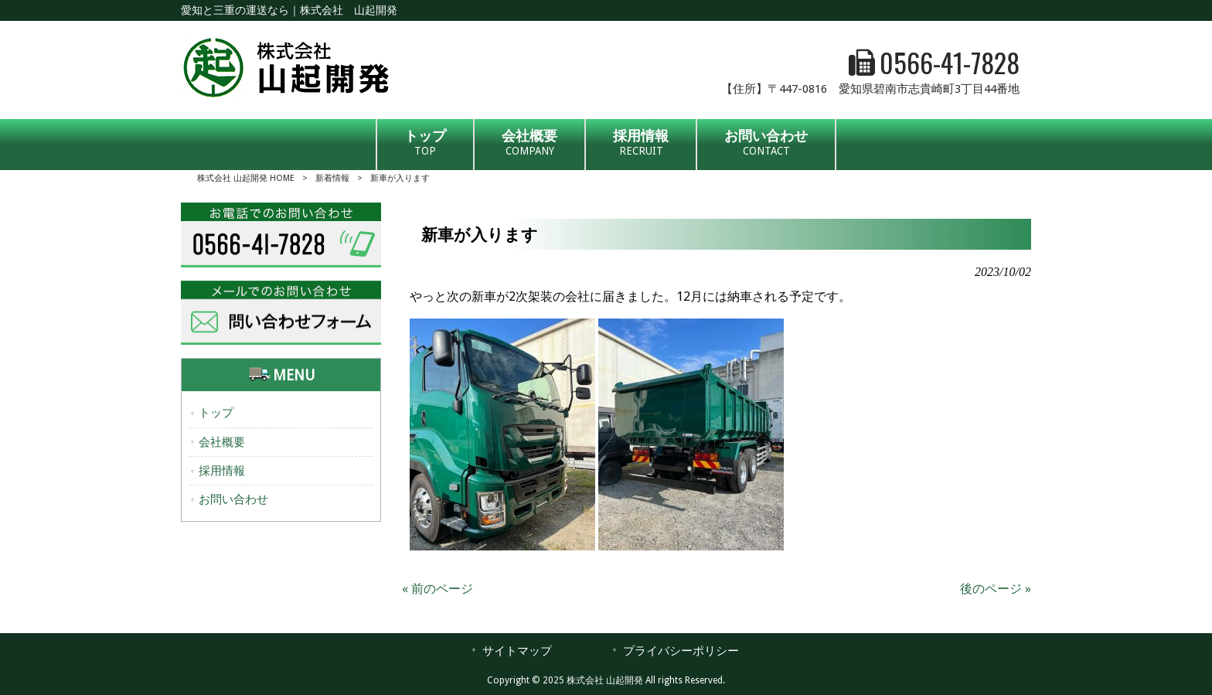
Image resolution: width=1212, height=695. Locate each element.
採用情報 (222, 471)
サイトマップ (517, 651)
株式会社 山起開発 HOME (245, 178)
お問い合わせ (233, 499)
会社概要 (222, 442)
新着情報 (332, 178)
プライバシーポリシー (681, 651)
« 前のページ (437, 588)
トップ (216, 413)
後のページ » (995, 588)
